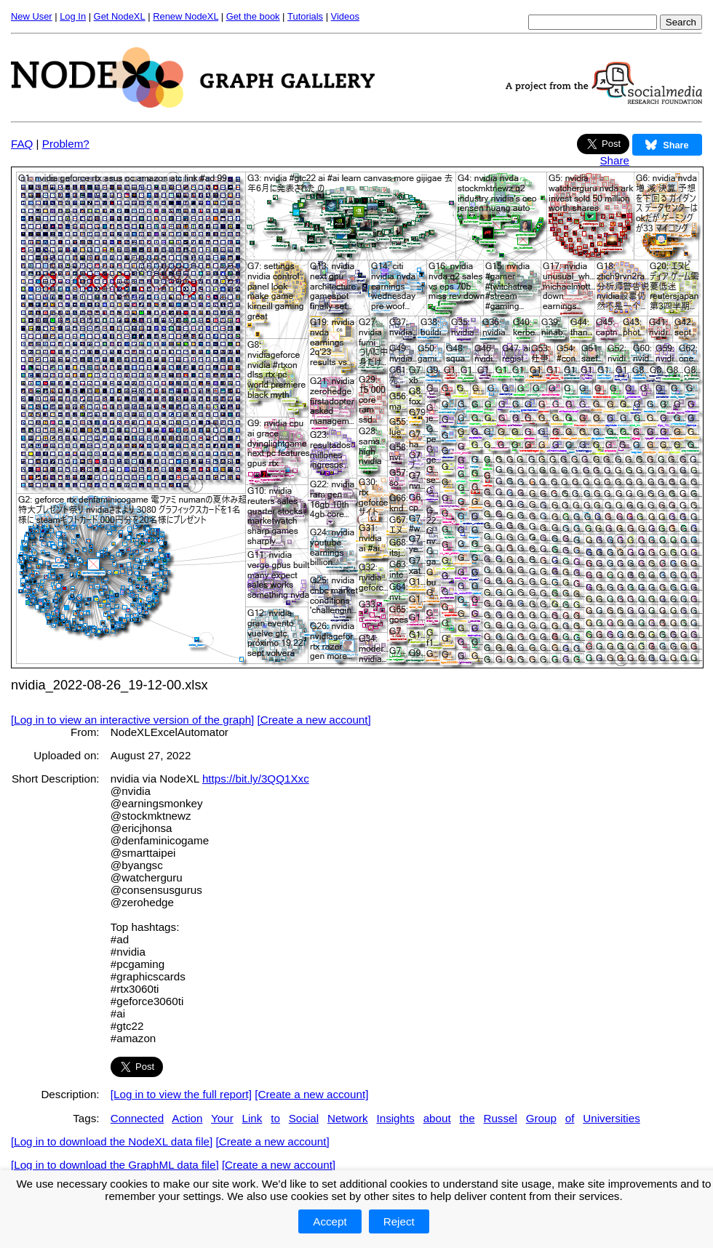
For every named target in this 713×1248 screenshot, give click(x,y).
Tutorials (305, 16)
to (275, 1118)
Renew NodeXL (185, 16)
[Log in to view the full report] (181, 1094)
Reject (399, 1221)
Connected (137, 1118)
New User (31, 16)
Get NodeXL (120, 16)
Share (614, 160)
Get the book (253, 16)
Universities (611, 1118)
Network (347, 1118)
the (466, 1118)
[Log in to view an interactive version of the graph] (132, 719)
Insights (395, 1118)
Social (304, 1118)
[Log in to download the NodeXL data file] (111, 1141)
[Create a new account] (314, 719)
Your (222, 1118)
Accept (329, 1221)
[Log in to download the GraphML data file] (115, 1165)
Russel (500, 1118)
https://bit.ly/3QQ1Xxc (255, 778)
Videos (345, 16)
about (437, 1118)
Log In (73, 16)
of (570, 1118)
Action (187, 1118)
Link (252, 1118)
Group (541, 1118)
